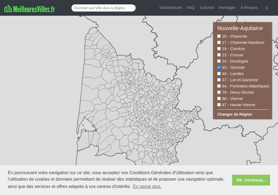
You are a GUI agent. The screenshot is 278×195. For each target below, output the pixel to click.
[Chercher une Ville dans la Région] (103, 8)
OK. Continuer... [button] (251, 180)
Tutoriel (207, 7)
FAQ (191, 7)
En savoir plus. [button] (147, 186)
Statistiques (170, 7)
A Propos (249, 7)
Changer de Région (234, 114)
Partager (227, 7)
